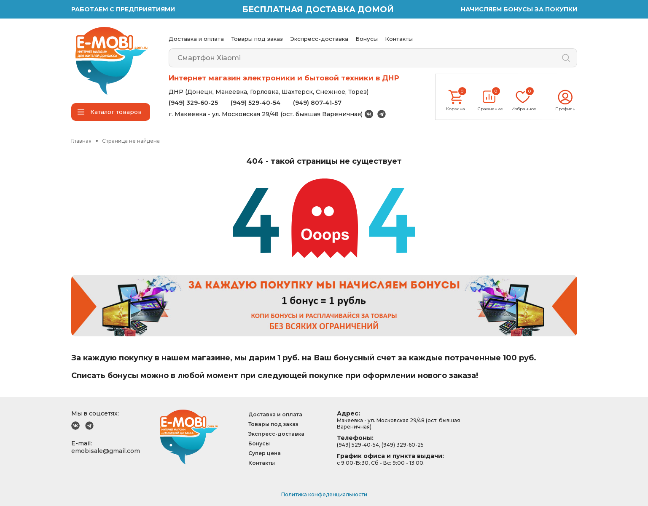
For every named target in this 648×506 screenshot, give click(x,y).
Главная (81, 141)
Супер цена (264, 453)
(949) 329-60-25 (193, 103)
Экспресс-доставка (319, 38)
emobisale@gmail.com (105, 451)
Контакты (399, 38)
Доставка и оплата (196, 38)
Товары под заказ (257, 38)
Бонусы (366, 38)
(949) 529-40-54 (255, 103)
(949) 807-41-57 (317, 103)
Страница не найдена (131, 141)
